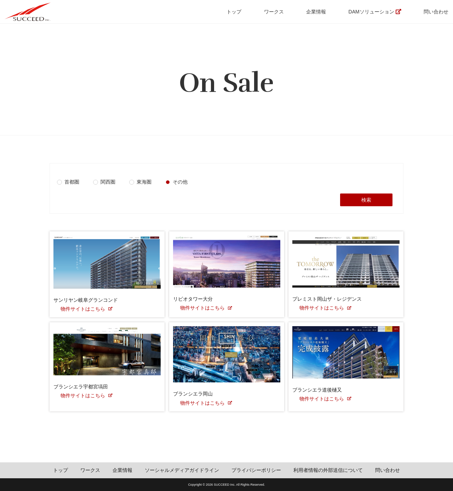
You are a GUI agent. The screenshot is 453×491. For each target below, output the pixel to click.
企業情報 (316, 12)
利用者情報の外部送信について (328, 470)
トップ (233, 12)
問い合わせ (436, 12)
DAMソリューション (371, 12)
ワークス (274, 12)
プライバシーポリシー (256, 470)
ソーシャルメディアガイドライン (182, 470)
